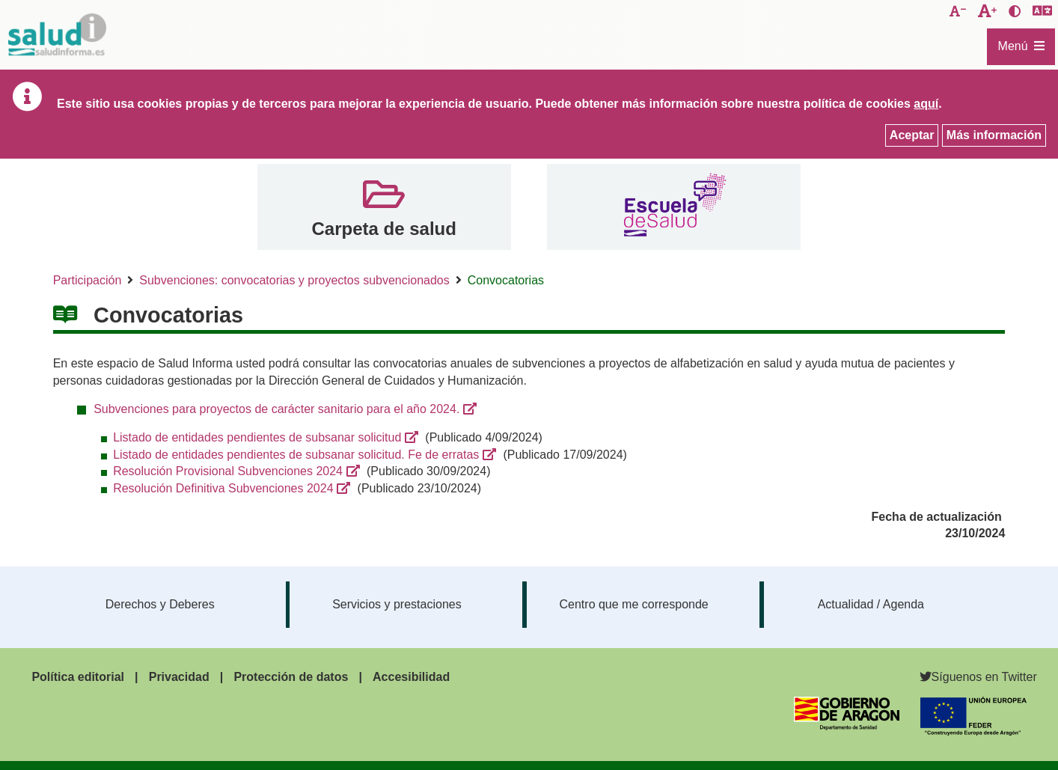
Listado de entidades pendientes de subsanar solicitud (257, 437)
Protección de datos (290, 676)
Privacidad (179, 676)
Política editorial (77, 676)
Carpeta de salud (383, 229)
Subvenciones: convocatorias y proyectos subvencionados (294, 280)
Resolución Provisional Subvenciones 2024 (228, 471)
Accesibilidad (411, 676)
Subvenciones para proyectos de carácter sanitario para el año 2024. (276, 409)
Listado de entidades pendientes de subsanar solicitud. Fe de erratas (296, 454)
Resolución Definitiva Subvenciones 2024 (223, 488)
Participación (87, 280)
